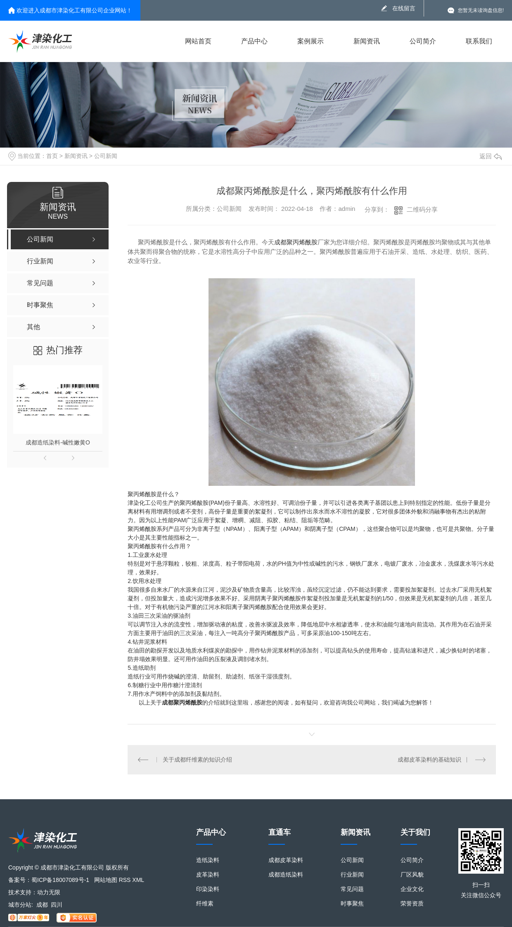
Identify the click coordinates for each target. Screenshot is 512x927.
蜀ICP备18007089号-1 (60, 880)
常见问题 (352, 889)
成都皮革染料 (285, 860)
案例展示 (310, 41)
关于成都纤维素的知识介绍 (197, 759)
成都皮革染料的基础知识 (429, 759)
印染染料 (207, 889)
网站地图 (105, 880)
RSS (125, 880)
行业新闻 (352, 875)
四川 (56, 904)
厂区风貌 (412, 875)
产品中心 (254, 41)
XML (138, 880)
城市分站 (19, 904)
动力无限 (48, 892)
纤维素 (204, 904)
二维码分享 (422, 209)
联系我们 (479, 41)
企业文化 (412, 889)
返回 (490, 156)
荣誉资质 (412, 904)
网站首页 (198, 41)
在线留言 (403, 8)
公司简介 (423, 41)
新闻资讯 (366, 41)
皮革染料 (207, 875)
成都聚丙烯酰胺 (296, 242)
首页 (52, 156)
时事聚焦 (352, 904)
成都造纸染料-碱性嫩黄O (58, 442)
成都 (42, 904)
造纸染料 (207, 860)
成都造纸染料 (285, 875)
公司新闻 (105, 156)
